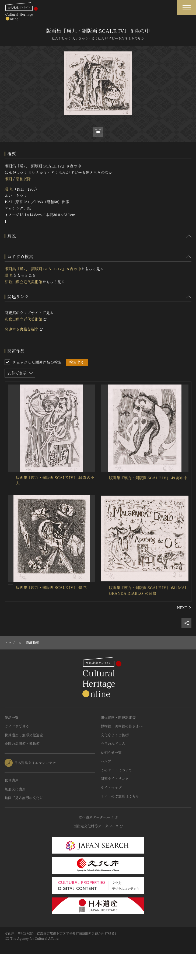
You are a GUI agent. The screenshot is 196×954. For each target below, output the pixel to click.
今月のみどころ (113, 743)
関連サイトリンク (115, 778)
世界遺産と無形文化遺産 (24, 735)
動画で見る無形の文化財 (24, 797)
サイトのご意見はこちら (120, 796)
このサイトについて (116, 770)
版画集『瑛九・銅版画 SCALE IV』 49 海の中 (148, 477)
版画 (8, 178)
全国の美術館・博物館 (22, 743)
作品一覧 (12, 717)
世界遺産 (12, 780)
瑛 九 (9, 189)
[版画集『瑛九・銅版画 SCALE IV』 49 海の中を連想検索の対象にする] (103, 477)
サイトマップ (111, 787)
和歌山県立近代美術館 (23, 281)
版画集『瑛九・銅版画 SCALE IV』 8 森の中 (43, 268)
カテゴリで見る (17, 726)
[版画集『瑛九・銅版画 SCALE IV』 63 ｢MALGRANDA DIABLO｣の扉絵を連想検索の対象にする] (103, 587)
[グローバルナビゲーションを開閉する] (186, 7)
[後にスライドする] (184, 608)
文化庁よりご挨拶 (115, 735)
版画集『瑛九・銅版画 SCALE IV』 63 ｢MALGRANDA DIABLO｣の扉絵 (148, 590)
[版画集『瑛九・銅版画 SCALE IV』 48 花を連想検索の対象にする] (10, 587)
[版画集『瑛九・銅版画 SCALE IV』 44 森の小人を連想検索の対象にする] (10, 477)
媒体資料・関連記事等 (118, 717)
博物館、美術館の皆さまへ (122, 726)
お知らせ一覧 (111, 752)
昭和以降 (23, 178)
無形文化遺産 (15, 789)
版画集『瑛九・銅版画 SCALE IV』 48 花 (51, 587)
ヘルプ (106, 761)
